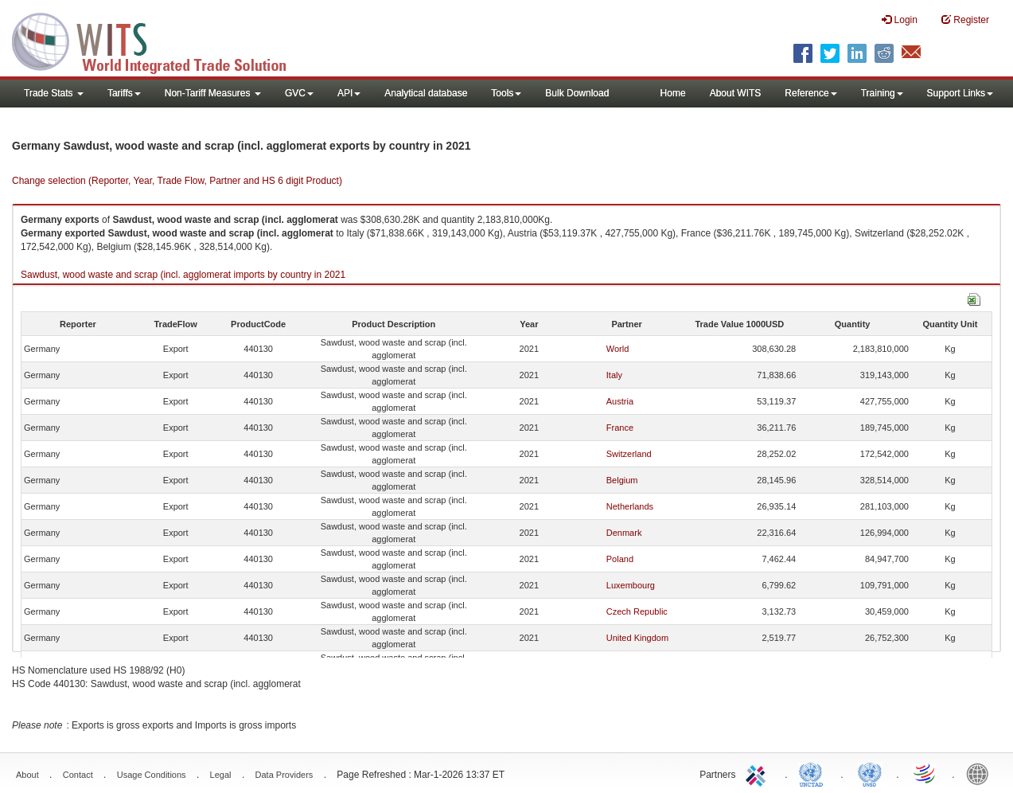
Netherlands (629, 506)
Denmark (624, 532)
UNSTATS (870, 773)
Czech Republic (637, 611)
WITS (159, 40)
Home (673, 93)
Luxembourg (630, 585)
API (348, 93)
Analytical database (425, 93)
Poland (619, 559)
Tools (506, 93)
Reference (810, 93)
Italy (614, 375)
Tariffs (124, 93)
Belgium (622, 480)
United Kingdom (637, 638)
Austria (619, 401)
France (619, 427)
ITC (758, 773)
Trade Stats (54, 93)
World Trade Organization (925, 773)
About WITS (736, 93)
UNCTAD (814, 773)
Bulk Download (577, 93)
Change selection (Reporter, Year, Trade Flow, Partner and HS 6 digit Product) (177, 180)
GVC (299, 93)
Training (882, 93)
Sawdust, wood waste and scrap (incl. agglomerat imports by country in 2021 (183, 274)
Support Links (960, 93)
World (617, 349)
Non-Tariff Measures (213, 93)
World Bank (981, 773)
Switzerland (629, 454)
